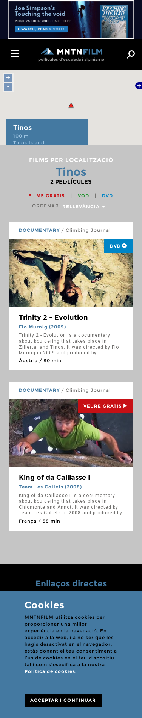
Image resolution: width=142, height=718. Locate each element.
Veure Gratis (105, 406)
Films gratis (47, 195)
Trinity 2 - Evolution (53, 317)
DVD (107, 195)
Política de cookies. (51, 671)
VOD (84, 195)
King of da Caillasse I (54, 477)
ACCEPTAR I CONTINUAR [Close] (63, 700)
